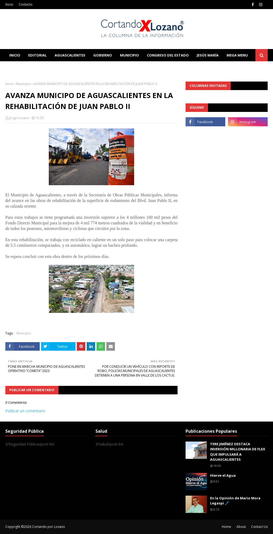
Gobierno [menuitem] (102, 55)
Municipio (23, 84)
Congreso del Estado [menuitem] (168, 55)
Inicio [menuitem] (14, 55)
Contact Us (259, 526)
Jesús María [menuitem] (208, 55)
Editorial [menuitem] (37, 55)
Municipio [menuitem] (129, 55)
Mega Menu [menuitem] (237, 55)
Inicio (9, 4)
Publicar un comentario (25, 410)
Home (226, 526)
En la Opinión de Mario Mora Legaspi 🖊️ (235, 501)
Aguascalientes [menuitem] (70, 55)
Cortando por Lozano (48, 526)
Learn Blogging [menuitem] (24, 67)
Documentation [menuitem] (64, 67)
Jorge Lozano (19, 118)
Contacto (26, 4)
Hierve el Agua (223, 475)
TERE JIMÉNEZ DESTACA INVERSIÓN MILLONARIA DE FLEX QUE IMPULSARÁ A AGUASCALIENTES (237, 452)
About (241, 526)
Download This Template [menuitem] (116, 67)
